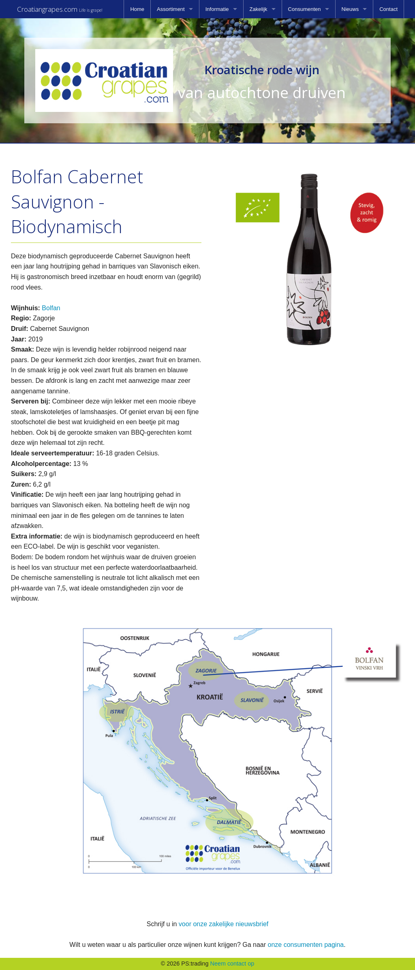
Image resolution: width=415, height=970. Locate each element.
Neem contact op (232, 963)
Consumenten (304, 9)
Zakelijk (258, 9)
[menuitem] (137, 9)
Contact (388, 9)
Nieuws (350, 9)
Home (137, 9)
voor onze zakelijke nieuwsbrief (223, 924)
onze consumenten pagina (305, 944)
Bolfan (51, 308)
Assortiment (171, 9)
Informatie (217, 9)
